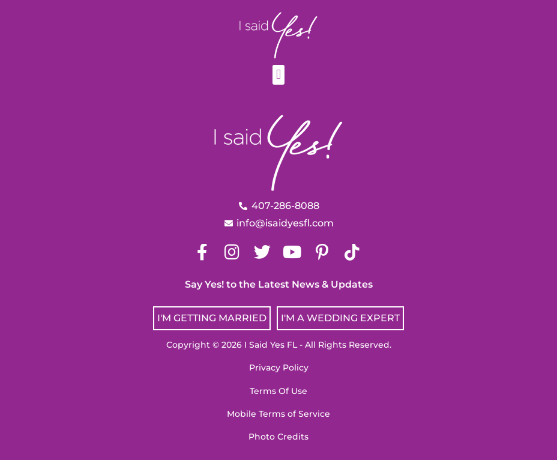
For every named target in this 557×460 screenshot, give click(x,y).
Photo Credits (278, 436)
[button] (278, 75)
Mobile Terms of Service (278, 413)
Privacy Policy (279, 367)
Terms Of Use (278, 391)
